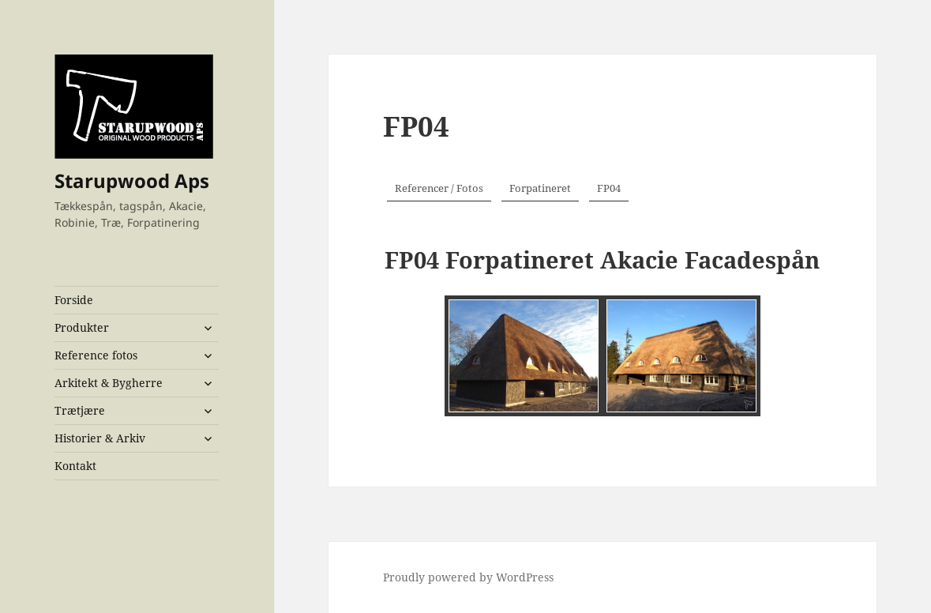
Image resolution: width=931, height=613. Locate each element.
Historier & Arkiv (99, 438)
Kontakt (75, 465)
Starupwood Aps (131, 180)
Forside (73, 299)
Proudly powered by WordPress (468, 577)
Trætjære (79, 410)
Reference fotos (95, 355)
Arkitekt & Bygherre (108, 382)
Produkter (81, 327)
